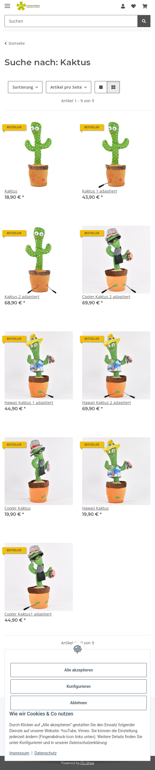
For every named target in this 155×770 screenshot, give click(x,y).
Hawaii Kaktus (95, 508)
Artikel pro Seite (66, 87)
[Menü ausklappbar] (7, 3)
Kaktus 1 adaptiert (99, 191)
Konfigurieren (79, 686)
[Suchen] (71, 21)
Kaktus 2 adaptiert (22, 296)
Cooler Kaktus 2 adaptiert (106, 296)
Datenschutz (46, 753)
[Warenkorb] (144, 6)
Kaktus (11, 191)
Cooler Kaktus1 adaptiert (28, 614)
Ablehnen (78, 703)
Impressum (19, 753)
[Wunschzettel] (133, 6)
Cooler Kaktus (18, 508)
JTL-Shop (87, 762)
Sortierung (22, 87)
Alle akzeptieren (78, 670)
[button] (123, 6)
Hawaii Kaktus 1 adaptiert (29, 402)
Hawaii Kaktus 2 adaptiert (106, 402)
